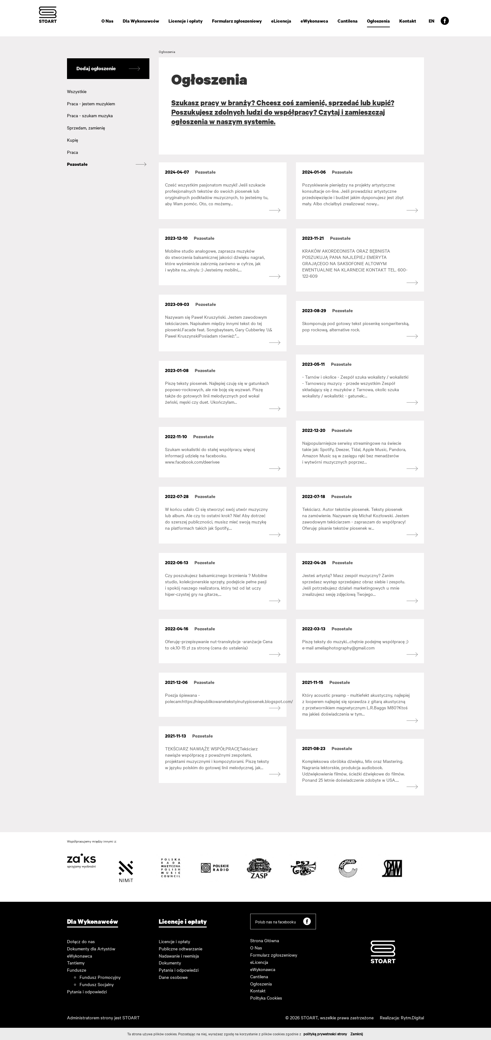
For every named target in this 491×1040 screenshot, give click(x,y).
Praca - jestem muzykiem (91, 103)
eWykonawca (314, 21)
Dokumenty (170, 962)
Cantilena (348, 21)
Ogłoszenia (378, 21)
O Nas (107, 21)
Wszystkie (76, 91)
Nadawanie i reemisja (179, 956)
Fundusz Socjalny (97, 984)
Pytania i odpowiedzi (87, 991)
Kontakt (407, 21)
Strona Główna (264, 940)
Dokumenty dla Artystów (91, 948)
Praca (72, 152)
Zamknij (356, 1033)
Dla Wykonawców (141, 21)
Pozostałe (77, 164)
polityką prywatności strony (325, 1033)
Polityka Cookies (266, 998)
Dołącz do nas (81, 941)
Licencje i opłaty (185, 21)
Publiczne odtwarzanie (180, 948)
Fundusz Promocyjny (100, 977)
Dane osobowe (173, 977)
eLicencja (281, 21)
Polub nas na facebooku (283, 921)
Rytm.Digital (412, 1017)
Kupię (72, 140)
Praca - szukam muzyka (90, 115)
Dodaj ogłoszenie (108, 68)
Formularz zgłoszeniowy (237, 21)
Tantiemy (76, 962)
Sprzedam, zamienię (86, 127)
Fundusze (76, 970)
